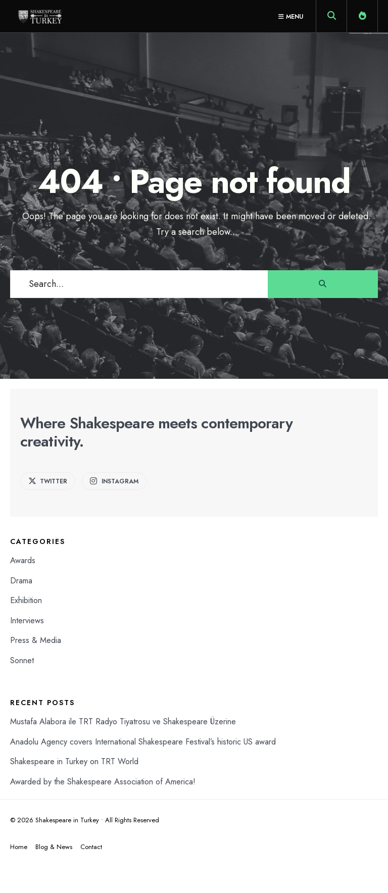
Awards (22, 560)
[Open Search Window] (331, 18)
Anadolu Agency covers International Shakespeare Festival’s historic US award (143, 742)
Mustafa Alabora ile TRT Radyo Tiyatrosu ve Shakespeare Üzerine (123, 721)
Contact (91, 847)
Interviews (27, 620)
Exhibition (26, 600)
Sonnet (22, 660)
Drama (21, 580)
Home (18, 847)
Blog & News (53, 847)
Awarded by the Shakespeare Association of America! (103, 781)
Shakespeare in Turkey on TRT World (74, 761)
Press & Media (35, 640)
